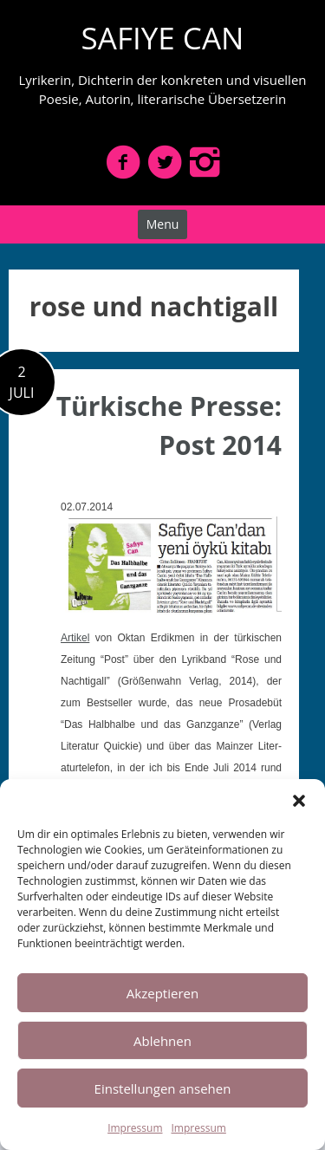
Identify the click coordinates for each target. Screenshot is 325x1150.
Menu (162, 224)
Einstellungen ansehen (162, 1088)
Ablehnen (162, 1040)
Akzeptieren (162, 993)
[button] (299, 800)
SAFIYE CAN (162, 37)
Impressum (134, 1128)
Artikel (75, 638)
